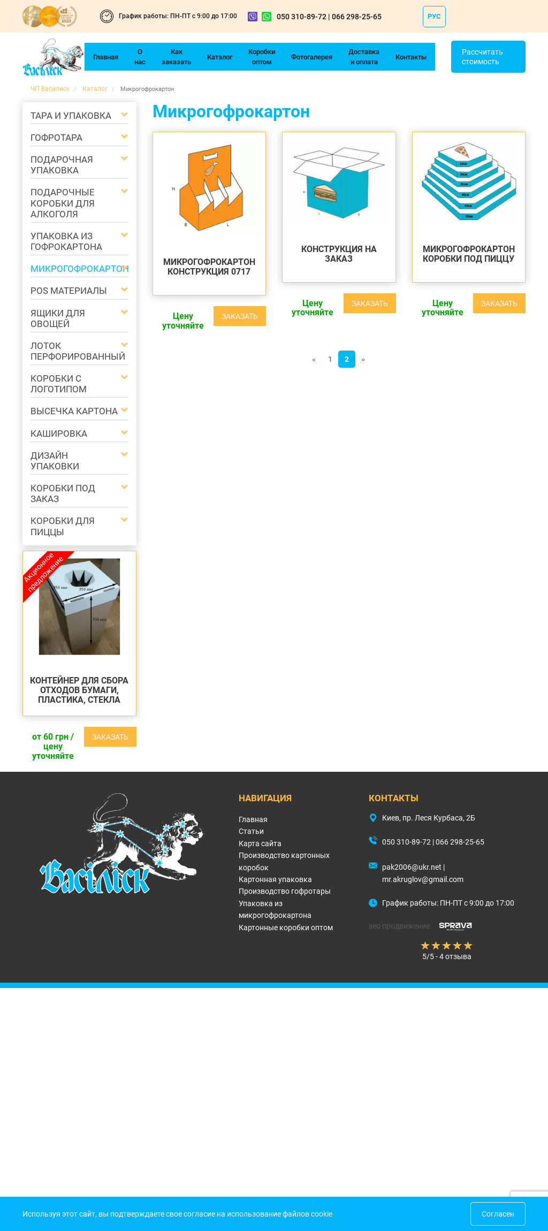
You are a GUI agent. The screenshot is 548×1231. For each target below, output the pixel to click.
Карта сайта (260, 843)
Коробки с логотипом (59, 383)
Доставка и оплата (363, 57)
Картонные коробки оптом (286, 927)
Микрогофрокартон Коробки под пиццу (469, 254)
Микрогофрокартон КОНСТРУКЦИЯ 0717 (209, 267)
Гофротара (56, 137)
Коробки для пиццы (63, 526)
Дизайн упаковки (55, 461)
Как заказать (176, 57)
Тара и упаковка (71, 115)
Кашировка (59, 433)
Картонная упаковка (275, 879)
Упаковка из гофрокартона (66, 241)
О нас (140, 57)
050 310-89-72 (301, 16)
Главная (105, 57)
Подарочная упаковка (62, 165)
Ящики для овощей (58, 318)
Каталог (219, 57)
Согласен (498, 1214)
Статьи (251, 831)
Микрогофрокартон (74, 268)
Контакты (411, 57)
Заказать (110, 737)
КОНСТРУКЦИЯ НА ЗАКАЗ (339, 254)
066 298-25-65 (357, 16)
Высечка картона (74, 411)
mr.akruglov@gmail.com (422, 879)
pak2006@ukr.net (412, 867)
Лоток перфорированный (74, 351)
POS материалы (69, 290)
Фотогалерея (311, 57)
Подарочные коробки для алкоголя (63, 203)
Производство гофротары (285, 891)
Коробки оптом (261, 57)
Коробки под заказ (63, 493)
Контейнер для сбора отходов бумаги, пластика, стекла (79, 690)
